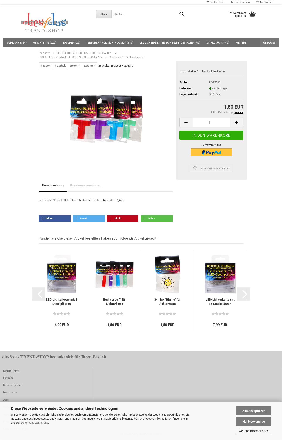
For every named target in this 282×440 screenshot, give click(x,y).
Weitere (241, 42)
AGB (6, 399)
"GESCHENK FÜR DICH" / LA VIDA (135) (110, 42)
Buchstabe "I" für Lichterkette (114, 302)
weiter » (75, 65)
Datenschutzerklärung (34, 422)
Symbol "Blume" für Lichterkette (167, 302)
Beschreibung (53, 185)
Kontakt (8, 377)
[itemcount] (211, 122)
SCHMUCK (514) (17, 42)
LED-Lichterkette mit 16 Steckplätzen (220, 302)
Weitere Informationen (254, 431)
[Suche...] (104, 14)
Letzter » (89, 65)
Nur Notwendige (254, 421)
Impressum (10, 392)
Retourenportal (12, 385)
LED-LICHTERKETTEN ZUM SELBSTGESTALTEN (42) (170, 42)
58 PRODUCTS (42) (218, 42)
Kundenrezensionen (85, 185)
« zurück (60, 65)
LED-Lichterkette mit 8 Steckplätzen (61, 302)
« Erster (46, 65)
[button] (55, 218)
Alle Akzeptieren (253, 411)
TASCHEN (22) (71, 42)
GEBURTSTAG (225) (44, 42)
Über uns (269, 42)
